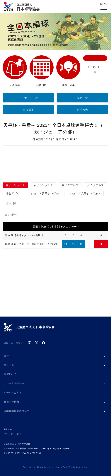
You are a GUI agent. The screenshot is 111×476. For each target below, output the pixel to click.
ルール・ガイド (13, 392)
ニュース (9, 365)
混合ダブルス (14, 193)
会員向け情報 (11, 401)
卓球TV (10, 374)
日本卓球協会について (17, 411)
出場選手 (28, 109)
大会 (6, 355)
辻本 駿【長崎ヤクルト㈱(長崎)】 (24, 235)
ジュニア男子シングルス (46, 193)
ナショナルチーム (14, 383)
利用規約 (8, 429)
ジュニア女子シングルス (85, 193)
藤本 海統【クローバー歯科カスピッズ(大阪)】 (32, 244)
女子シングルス (43, 185)
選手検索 (82, 109)
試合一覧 (82, 97)
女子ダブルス (95, 185)
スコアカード (70, 226)
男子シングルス (15, 185)
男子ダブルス (70, 185)
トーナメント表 (28, 97)
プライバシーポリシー (14, 434)
